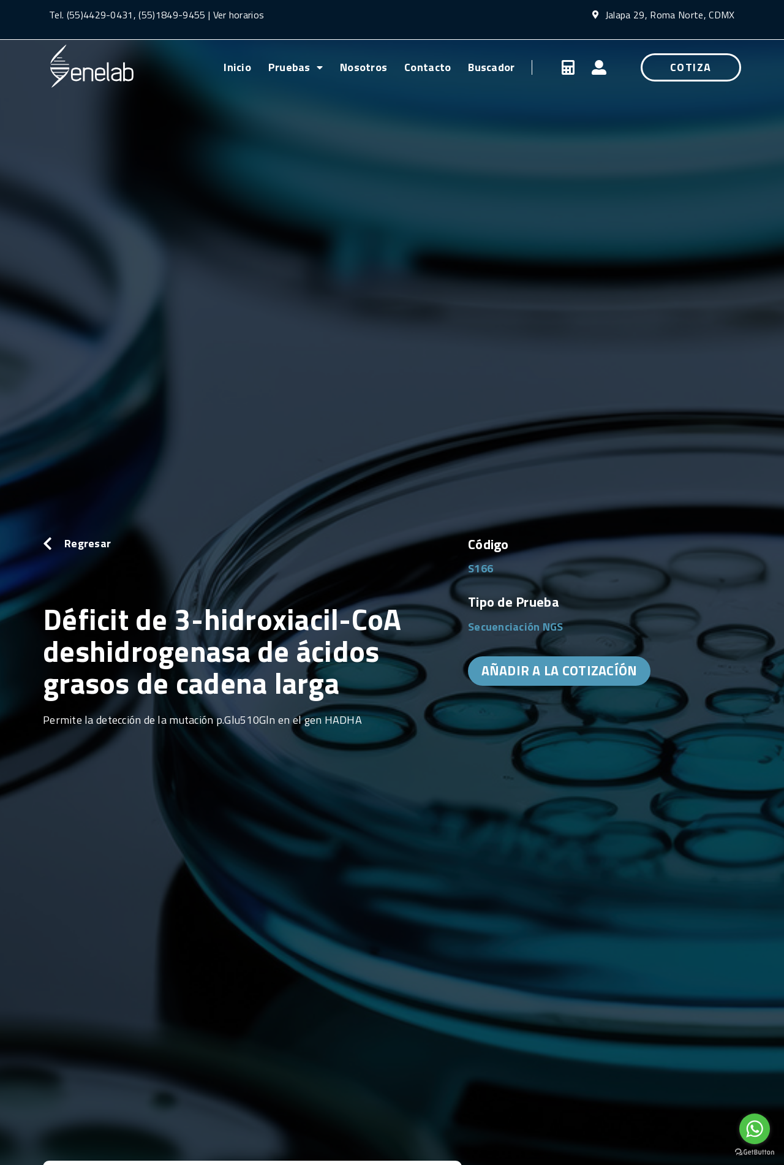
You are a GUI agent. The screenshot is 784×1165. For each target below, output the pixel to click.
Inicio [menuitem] (237, 67)
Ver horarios (239, 14)
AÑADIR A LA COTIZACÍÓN (559, 670)
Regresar (87, 543)
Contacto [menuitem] (427, 67)
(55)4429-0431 (100, 14)
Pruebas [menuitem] (295, 67)
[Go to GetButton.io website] (754, 1152)
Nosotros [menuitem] (363, 67)
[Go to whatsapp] (754, 1129)
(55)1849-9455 (170, 14)
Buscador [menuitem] (491, 67)
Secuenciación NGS (516, 626)
